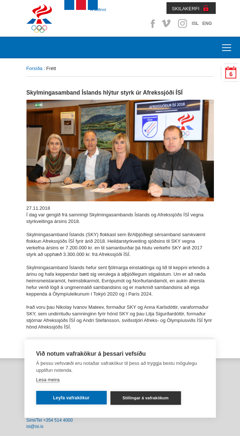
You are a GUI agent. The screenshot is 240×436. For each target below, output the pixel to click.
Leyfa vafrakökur (71, 397)
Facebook (151, 23)
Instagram (182, 23)
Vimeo (167, 23)
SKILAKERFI (186, 8)
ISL (195, 23)
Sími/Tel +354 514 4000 (49, 420)
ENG (207, 23)
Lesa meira (48, 379)
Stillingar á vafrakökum (145, 398)
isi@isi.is (35, 426)
